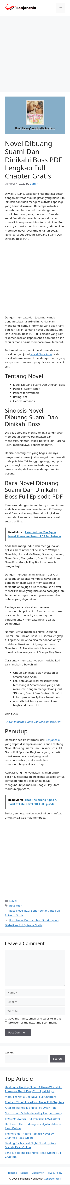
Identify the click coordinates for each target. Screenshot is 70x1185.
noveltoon (15, 905)
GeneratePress (52, 1178)
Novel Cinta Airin (41, 354)
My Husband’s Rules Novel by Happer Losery (33, 1113)
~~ (34, 722)
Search (9, 1053)
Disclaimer (38, 1172)
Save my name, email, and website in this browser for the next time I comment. (34, 1020)
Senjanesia (53, 740)
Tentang (12, 1172)
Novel (13, 901)
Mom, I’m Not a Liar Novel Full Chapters (30, 1097)
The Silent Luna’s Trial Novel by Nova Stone (32, 1118)
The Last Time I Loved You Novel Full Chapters (34, 1102)
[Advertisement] (35, 52)
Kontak (24, 1172)
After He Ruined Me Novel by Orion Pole (30, 1107)
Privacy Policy (54, 1172)
